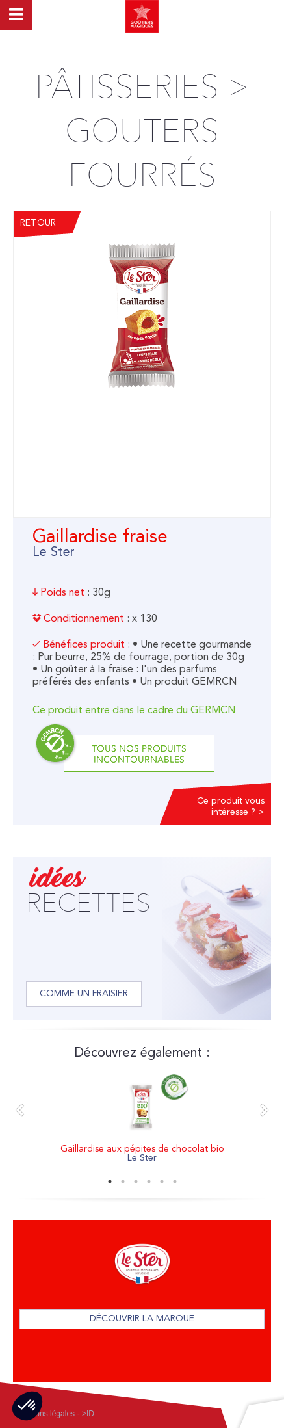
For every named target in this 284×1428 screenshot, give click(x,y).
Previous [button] (19, 1110)
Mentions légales (45, 1413)
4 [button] (148, 1181)
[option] (142, 1119)
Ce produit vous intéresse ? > (231, 807)
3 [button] (135, 1181)
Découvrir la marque (142, 1318)
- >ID (85, 1413)
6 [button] (174, 1181)
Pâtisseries (127, 87)
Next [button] (264, 1110)
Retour (38, 223)
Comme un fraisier (84, 993)
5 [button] (161, 1181)
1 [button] (109, 1181)
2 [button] (122, 1181)
